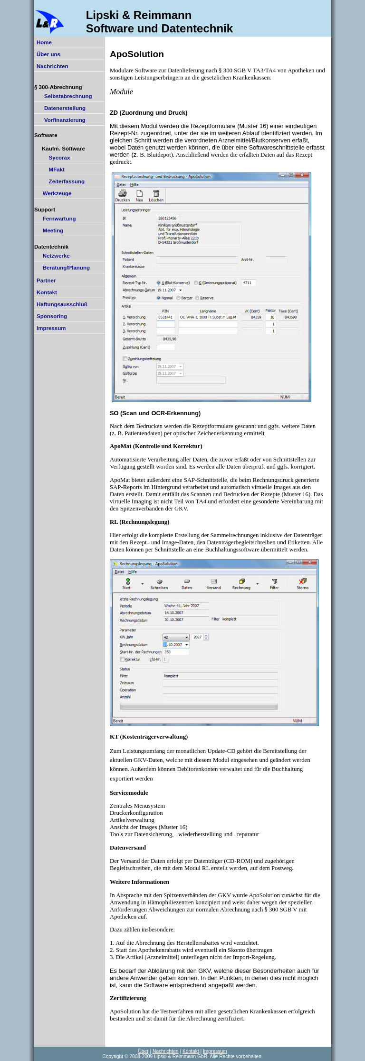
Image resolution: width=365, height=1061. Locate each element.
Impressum (51, 328)
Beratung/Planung (63, 267)
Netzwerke (53, 256)
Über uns (48, 54)
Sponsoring (52, 316)
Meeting (50, 230)
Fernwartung (56, 218)
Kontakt (47, 292)
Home (44, 42)
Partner (46, 280)
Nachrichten (52, 66)
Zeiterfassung (61, 181)
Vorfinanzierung (61, 120)
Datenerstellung (61, 108)
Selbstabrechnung (64, 96)
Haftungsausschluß (62, 304)
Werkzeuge (54, 193)
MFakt (51, 169)
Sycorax (53, 157)
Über (143, 1051)
